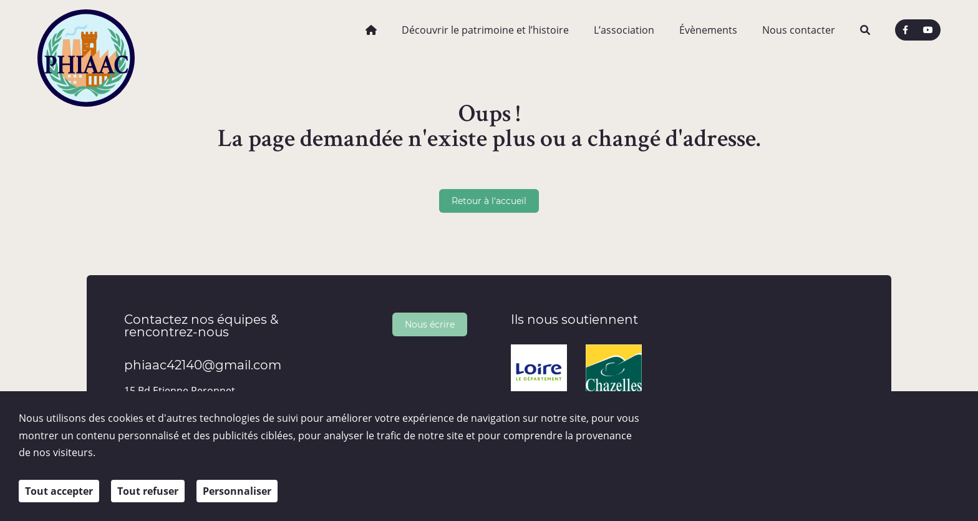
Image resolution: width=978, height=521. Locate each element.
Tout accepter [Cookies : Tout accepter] (59, 491)
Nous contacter (798, 30)
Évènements (708, 30)
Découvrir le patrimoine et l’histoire (485, 30)
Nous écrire (430, 324)
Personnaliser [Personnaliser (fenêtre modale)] (237, 491)
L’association (624, 30)
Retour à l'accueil (489, 201)
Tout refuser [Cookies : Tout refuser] (147, 491)
